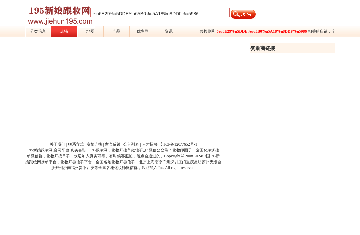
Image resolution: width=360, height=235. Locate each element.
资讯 (169, 31)
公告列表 (131, 144)
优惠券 (142, 31)
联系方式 (76, 144)
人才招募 (150, 144)
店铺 (64, 31)
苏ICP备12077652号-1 (178, 144)
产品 (116, 31)
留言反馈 (113, 144)
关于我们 (57, 144)
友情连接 (94, 144)
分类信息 (38, 31)
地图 (90, 31)
